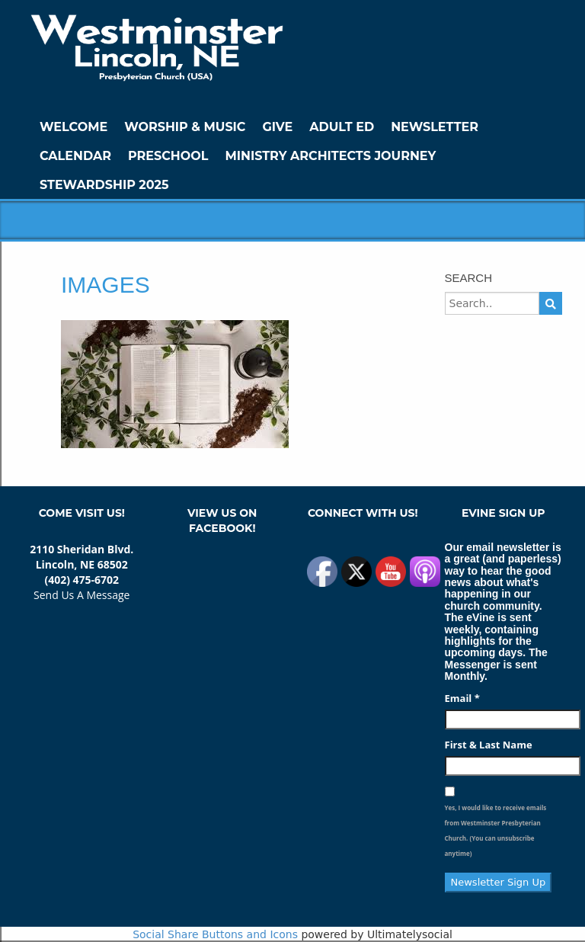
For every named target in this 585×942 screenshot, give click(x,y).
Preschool (168, 156)
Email (462, 698)
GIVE (277, 127)
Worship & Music (184, 127)
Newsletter (434, 127)
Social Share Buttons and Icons (215, 934)
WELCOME (73, 127)
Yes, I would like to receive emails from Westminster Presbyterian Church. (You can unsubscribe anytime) (496, 830)
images (105, 284)
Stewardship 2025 (104, 185)
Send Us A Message (81, 595)
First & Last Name (488, 744)
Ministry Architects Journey (330, 156)
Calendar (75, 156)
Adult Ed (341, 127)
